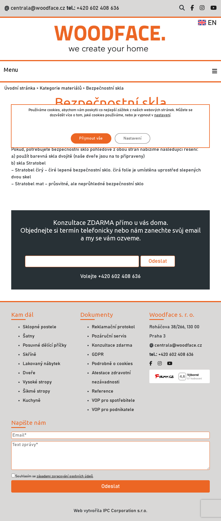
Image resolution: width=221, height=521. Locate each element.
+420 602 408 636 (97, 8)
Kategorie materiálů (61, 88)
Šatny (29, 336)
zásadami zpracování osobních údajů (65, 476)
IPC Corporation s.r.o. (125, 510)
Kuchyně (32, 400)
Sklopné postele (39, 327)
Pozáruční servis (109, 336)
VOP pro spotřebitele (113, 400)
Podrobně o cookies (112, 363)
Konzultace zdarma (112, 345)
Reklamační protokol (113, 327)
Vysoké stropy (37, 382)
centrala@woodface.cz (38, 8)
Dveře (29, 373)
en (207, 23)
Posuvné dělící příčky (44, 345)
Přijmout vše (91, 138)
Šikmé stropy (36, 391)
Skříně (29, 354)
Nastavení (132, 138)
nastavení (162, 115)
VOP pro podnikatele (113, 409)
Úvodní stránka (19, 88)
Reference (102, 391)
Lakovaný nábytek (41, 363)
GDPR (98, 354)
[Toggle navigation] (11, 71)
